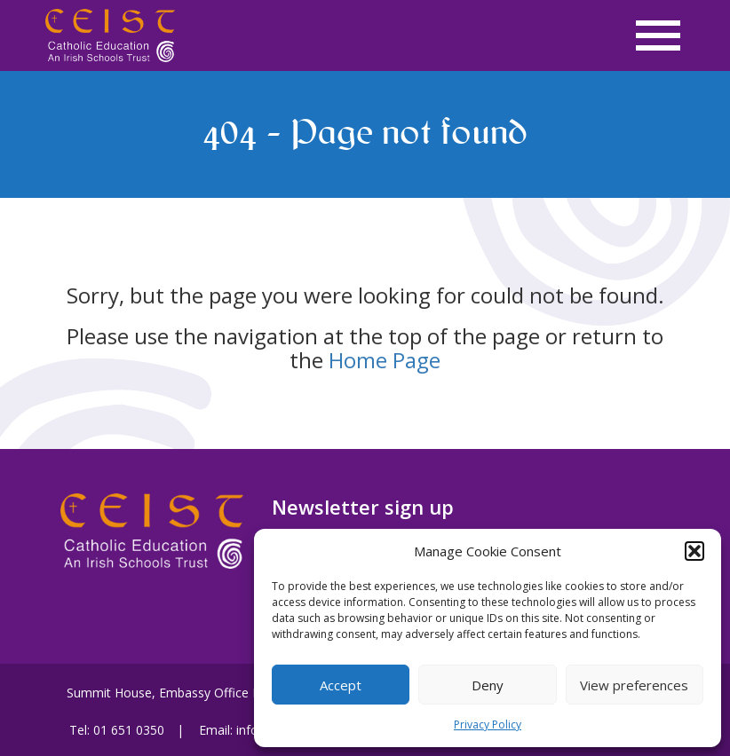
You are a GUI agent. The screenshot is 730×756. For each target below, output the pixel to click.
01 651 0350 (128, 729)
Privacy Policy (487, 724)
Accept (340, 685)
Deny (488, 685)
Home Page (384, 359)
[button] (694, 551)
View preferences (634, 685)
